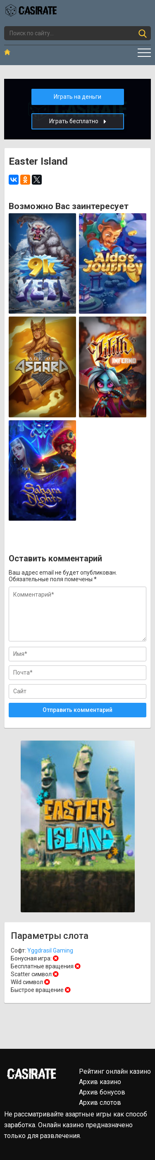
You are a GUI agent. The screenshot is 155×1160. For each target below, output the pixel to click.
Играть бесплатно (77, 121)
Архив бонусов (102, 1092)
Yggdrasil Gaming (50, 950)
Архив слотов (100, 1102)
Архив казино (100, 1082)
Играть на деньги (77, 96)
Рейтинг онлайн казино (115, 1071)
